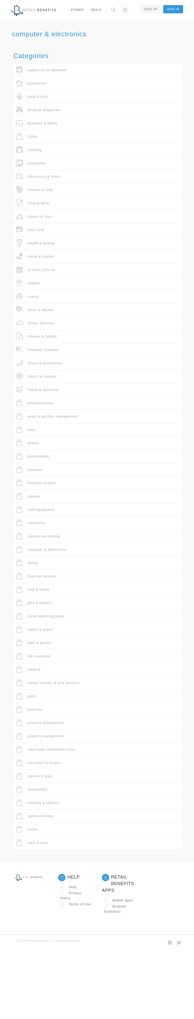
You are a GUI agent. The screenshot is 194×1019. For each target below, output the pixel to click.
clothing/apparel (35, 509)
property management (40, 736)
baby (26, 429)
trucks (27, 829)
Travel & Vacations (37, 389)
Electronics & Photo (38, 176)
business (29, 469)
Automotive (31, 83)
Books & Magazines (38, 110)
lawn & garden (34, 642)
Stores (77, 10)
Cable (26, 136)
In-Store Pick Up (35, 269)
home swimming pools (40, 616)
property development (40, 722)
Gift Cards (30, 229)
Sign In (173, 9)
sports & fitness (35, 816)
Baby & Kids (32, 96)
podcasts (29, 709)
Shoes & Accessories (39, 363)
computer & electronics (41, 549)
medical (28, 669)
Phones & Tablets (36, 336)
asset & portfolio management (47, 416)
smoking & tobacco (37, 802)
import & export (34, 629)
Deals (96, 10)
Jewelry (28, 283)
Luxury (27, 296)
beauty (27, 443)
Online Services (35, 323)
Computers (31, 163)
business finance (36, 483)
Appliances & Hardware (41, 70)
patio (26, 696)
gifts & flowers (33, 603)
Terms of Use (75, 904)
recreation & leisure (38, 762)
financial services (36, 576)
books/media (32, 456)
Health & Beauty (35, 243)
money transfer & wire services (47, 682)
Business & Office (36, 123)
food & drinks (33, 589)
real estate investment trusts (45, 749)
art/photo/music (34, 403)
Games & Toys (34, 216)
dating (27, 563)
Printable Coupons (37, 349)
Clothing (28, 150)
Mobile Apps (118, 900)
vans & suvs (32, 842)
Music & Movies (35, 309)
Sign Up (150, 9)
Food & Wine (32, 203)
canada (28, 496)
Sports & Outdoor (36, 376)
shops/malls (32, 789)
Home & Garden (35, 256)
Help (68, 887)
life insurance (33, 656)
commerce (30, 523)
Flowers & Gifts (34, 190)
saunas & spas (34, 776)
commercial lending (38, 536)
